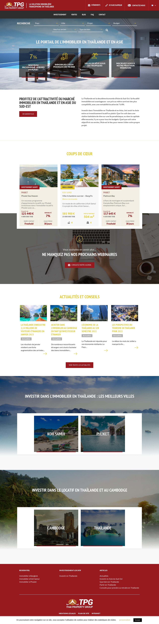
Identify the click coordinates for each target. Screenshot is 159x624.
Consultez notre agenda (79, 266)
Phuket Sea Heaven (29, 197)
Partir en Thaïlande (108, 589)
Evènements (94, 5)
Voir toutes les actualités (79, 366)
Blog (84, 14)
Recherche (107, 30)
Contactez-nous (138, 5)
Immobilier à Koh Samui (29, 583)
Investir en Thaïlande (68, 580)
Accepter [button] (137, 620)
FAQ (92, 14)
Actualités (104, 580)
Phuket (24, 193)
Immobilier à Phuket (28, 586)
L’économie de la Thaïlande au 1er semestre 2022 (90, 329)
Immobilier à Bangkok (28, 580)
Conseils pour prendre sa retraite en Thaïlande (119, 592)
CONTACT (102, 14)
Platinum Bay (109, 197)
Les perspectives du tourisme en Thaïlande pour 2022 (123, 329)
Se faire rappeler (115, 5)
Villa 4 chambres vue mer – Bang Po (77, 197)
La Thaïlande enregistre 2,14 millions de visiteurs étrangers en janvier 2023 (33, 331)
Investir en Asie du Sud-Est (111, 583)
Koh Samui (67, 193)
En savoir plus (28, 115)
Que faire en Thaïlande (109, 586)
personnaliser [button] (124, 620)
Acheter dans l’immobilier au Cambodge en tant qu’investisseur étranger (64, 331)
